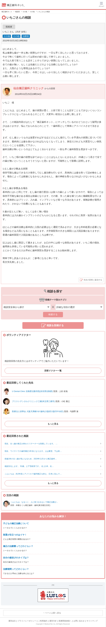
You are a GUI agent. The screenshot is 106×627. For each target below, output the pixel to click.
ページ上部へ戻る (53, 613)
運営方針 (53, 621)
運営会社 (12, 621)
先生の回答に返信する (93, 280)
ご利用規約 (42, 621)
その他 (7, 36)
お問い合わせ (79, 621)
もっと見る (53, 424)
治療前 (26, 36)
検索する (53, 314)
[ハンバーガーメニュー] (101, 4)
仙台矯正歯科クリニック (28, 88)
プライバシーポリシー (27, 621)
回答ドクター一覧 (53, 370)
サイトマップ (92, 621)
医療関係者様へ (65, 621)
